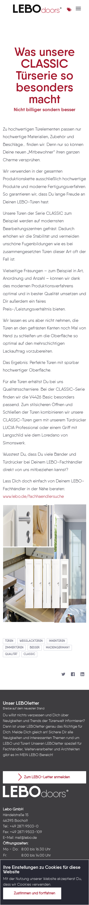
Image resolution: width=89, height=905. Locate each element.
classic (29, 654)
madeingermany (58, 647)
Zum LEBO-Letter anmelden (44, 777)
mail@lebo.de (26, 838)
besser (35, 647)
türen (9, 641)
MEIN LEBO (29, 755)
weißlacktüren (31, 641)
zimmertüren (14, 647)
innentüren (57, 641)
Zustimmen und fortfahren (31, 893)
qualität (11, 654)
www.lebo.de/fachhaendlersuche (33, 496)
